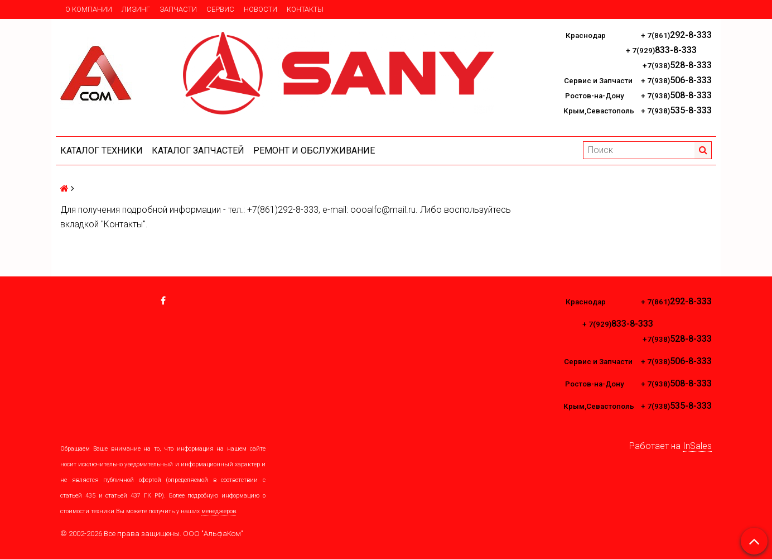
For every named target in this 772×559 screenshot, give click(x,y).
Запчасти (178, 9)
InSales (697, 446)
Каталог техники (101, 150)
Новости (260, 9)
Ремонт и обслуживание (314, 150)
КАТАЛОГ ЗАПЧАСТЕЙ (198, 150)
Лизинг (136, 9)
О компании (88, 9)
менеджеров (218, 511)
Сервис (220, 9)
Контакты (305, 9)
